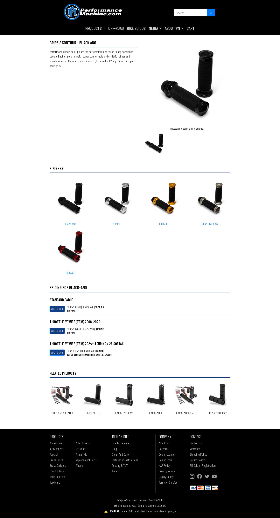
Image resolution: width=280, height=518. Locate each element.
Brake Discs (56, 460)
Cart (191, 28)
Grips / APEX (155, 413)
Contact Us (196, 443)
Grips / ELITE (93, 413)
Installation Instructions (125, 460)
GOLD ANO (163, 224)
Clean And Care (120, 454)
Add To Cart (57, 308)
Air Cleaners (56, 449)
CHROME (117, 224)
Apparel (54, 454)
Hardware (55, 482)
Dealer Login (165, 460)
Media (153, 28)
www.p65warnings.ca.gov (165, 511)
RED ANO (70, 272)
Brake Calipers (58, 465)
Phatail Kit (81, 454)
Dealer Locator (167, 454)
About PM (172, 28)
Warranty (195, 449)
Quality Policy (166, 477)
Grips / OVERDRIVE (124, 413)
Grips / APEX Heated (62, 413)
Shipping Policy (198, 454)
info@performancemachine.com (132, 500)
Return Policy (197, 460)
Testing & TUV (120, 465)
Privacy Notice (167, 471)
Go (211, 12)
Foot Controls (57, 471)
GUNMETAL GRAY (210, 224)
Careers (163, 449)
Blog (114, 449)
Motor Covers (82, 443)
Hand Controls (57, 477)
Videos (116, 471)
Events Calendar (121, 443)
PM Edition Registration (203, 465)
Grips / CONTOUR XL (218, 413)
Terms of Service (168, 482)
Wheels (79, 465)
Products (93, 28)
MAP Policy (165, 465)
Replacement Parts (86, 460)
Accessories (57, 443)
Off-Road (116, 28)
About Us (163, 443)
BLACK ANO (70, 224)
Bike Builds (136, 28)
